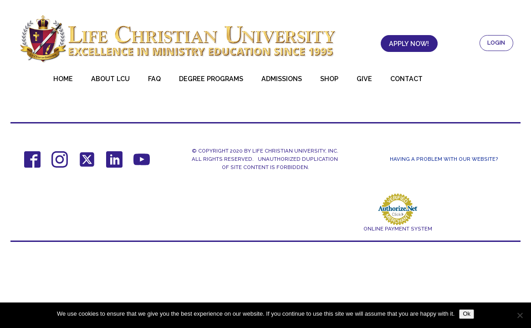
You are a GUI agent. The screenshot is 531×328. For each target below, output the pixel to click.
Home (63, 78)
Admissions (281, 78)
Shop (329, 78)
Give (364, 78)
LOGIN (496, 42)
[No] (519, 315)
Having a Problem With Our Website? (444, 159)
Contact (406, 78)
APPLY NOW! (409, 43)
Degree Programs (211, 78)
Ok (466, 313)
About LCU (110, 78)
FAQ (154, 78)
